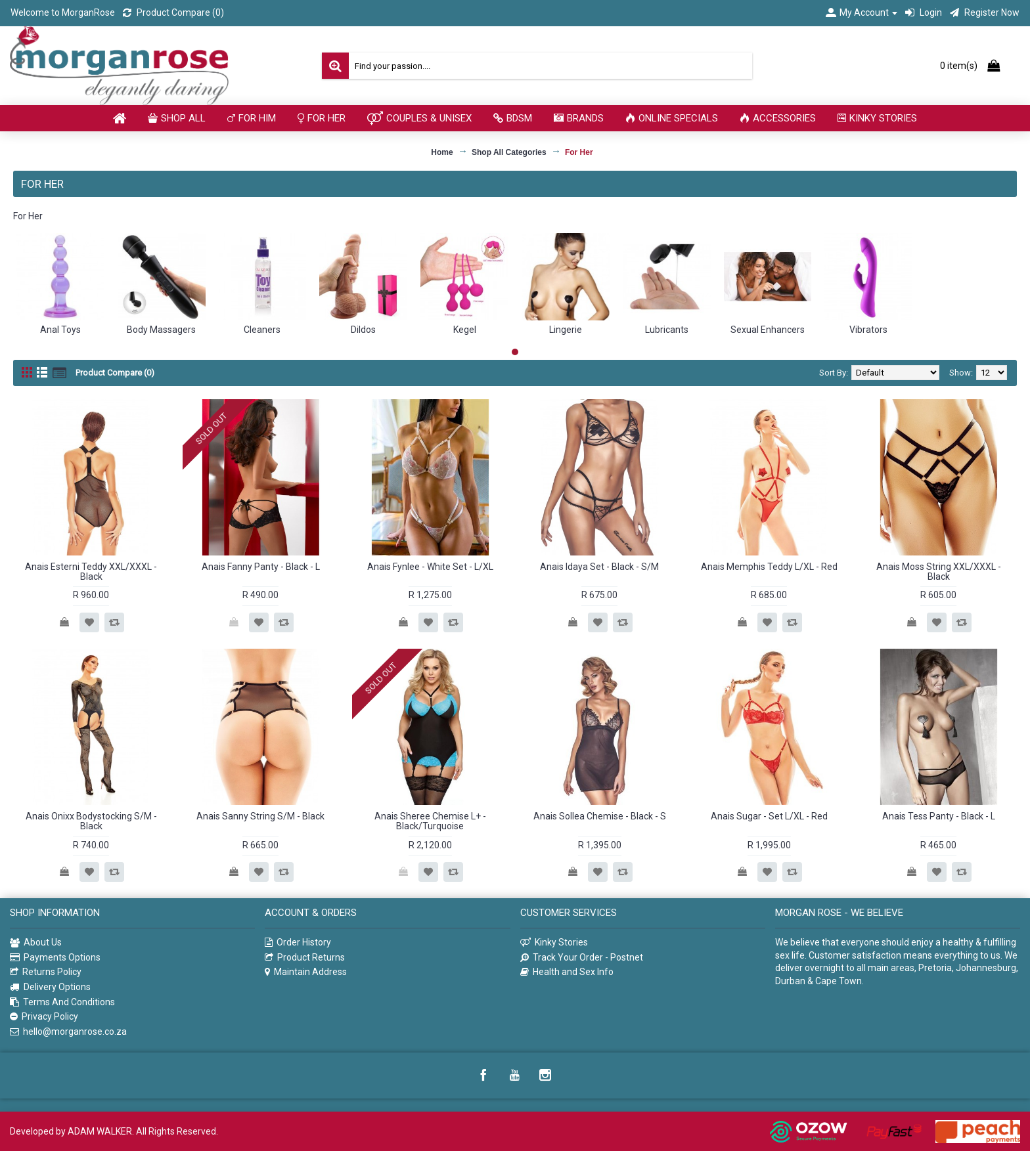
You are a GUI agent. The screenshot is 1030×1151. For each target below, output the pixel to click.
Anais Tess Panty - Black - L (938, 816)
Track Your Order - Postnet (581, 957)
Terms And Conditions (62, 1002)
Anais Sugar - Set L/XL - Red (769, 816)
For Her (579, 152)
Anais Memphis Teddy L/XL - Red (769, 566)
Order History (298, 942)
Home (442, 152)
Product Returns (305, 957)
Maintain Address (306, 972)
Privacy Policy (44, 1016)
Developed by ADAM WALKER (71, 1131)
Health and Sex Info (567, 972)
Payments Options (55, 957)
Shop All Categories (509, 152)
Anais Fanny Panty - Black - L (261, 566)
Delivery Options (50, 987)
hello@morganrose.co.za (68, 1031)
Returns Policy (45, 972)
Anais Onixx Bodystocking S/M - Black (91, 821)
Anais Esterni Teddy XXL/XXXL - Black (91, 571)
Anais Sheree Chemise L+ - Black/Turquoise (430, 821)
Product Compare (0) (115, 373)
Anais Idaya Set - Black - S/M (599, 566)
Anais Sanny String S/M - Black (260, 816)
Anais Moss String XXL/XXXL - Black (938, 571)
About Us (36, 943)
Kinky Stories (554, 942)
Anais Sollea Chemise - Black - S (599, 816)
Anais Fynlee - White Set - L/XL (430, 566)
